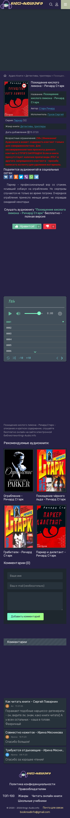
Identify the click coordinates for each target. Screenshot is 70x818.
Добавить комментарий (25, 616)
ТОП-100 (9, 796)
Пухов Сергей (56, 114)
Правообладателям (32, 789)
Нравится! (28, 226)
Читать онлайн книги (47, 796)
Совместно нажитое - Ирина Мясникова (34, 732)
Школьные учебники (32, 801)
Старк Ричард (47, 108)
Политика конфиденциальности (32, 784)
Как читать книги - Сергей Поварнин (31, 701)
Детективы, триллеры (33, 126)
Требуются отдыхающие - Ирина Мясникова (35, 750)
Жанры (23, 796)
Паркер (18, 120)
